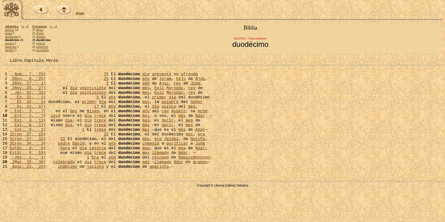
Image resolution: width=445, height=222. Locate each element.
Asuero (178, 121)
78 (106, 76)
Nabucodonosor (194, 176)
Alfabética (12, 26)
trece (100, 126)
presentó (161, 76)
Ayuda (80, 13)
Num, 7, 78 (26, 76)
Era (95, 176)
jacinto (95, 187)
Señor (197, 110)
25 (106, 82)
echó (202, 121)
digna (39, 29)
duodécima (12, 36)
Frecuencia (39, 26)
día (145, 76)
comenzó (150, 159)
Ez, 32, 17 (26, 115)
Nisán (93, 121)
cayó (55, 126)
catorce (97, 165)
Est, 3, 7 (26, 121)
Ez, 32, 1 (26, 104)
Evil (159, 93)
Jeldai (171, 154)
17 (96, 115)
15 (106, 148)
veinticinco (93, 98)
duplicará (10, 46)
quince (169, 115)
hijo (181, 82)
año (145, 82)
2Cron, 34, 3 (26, 159)
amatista (159, 187)
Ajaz (164, 87)
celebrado (64, 182)
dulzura (9, 29)
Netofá (198, 154)
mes (145, 93)
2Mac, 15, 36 (26, 182)
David (78, 159)
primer (159, 104)
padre (64, 159)
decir (168, 132)
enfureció (42, 46)
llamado (160, 171)
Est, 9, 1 (26, 143)
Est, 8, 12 (26, 137)
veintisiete (93, 93)
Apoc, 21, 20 (26, 187)
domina (40, 36)
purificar (177, 159)
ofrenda (189, 76)
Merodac (175, 93)
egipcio (40, 43)
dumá (8, 33)
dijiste (40, 33)
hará (65, 165)
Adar (200, 126)
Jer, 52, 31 (26, 98)
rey (177, 87)
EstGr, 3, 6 (26, 165)
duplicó (9, 50)
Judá (195, 87)
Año (112, 115)
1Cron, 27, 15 (26, 148)
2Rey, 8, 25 (26, 82)
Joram (165, 82)
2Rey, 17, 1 (26, 87)
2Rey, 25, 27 (26, 93)
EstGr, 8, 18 (26, 171)
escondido (42, 50)
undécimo (67, 187)
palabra (170, 110)
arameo (200, 182)
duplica (9, 43)
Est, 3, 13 (26, 132)
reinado (160, 176)
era (201, 148)
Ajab (200, 82)
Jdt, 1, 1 (26, 176)
